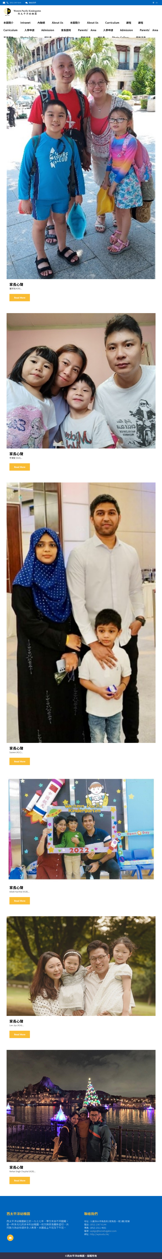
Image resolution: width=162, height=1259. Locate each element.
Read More (19, 297)
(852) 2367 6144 (15, 2)
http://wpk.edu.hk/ (99, 1234)
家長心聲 (16, 284)
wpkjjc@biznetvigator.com (103, 1230)
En (157, 2)
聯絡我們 (32, 2)
